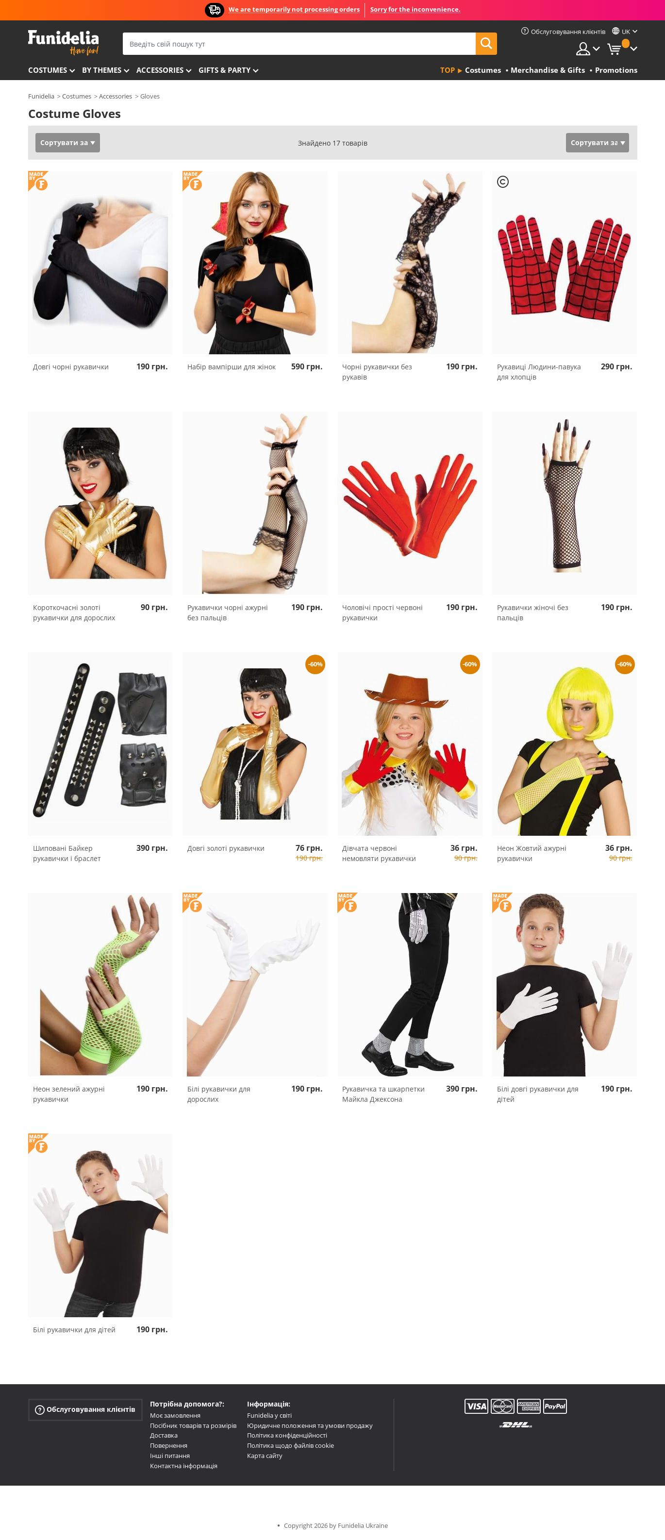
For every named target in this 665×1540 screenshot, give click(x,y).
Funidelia (41, 96)
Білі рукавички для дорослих (218, 1094)
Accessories (159, 70)
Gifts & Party (224, 70)
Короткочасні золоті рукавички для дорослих (74, 612)
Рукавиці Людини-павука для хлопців (539, 371)
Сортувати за (64, 142)
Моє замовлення (175, 1415)
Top (447, 70)
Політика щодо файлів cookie (290, 1445)
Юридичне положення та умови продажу (310, 1425)
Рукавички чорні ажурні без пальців (227, 612)
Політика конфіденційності (287, 1435)
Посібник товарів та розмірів (193, 1425)
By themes (101, 70)
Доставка (164, 1435)
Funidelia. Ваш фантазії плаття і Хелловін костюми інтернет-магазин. (63, 43)
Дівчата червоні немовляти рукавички (379, 853)
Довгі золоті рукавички (226, 848)
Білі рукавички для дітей (74, 1329)
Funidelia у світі (269, 1415)
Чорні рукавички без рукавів (377, 371)
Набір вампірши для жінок (231, 366)
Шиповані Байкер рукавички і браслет (67, 853)
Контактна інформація (183, 1465)
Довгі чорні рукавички (71, 366)
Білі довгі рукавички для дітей (538, 1094)
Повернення (168, 1445)
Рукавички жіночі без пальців (532, 612)
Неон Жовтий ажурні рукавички (531, 853)
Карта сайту (265, 1455)
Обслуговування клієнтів (85, 1410)
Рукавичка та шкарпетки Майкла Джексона (383, 1094)
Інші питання (170, 1455)
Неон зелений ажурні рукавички (69, 1094)
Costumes (47, 70)
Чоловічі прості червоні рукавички (382, 612)
